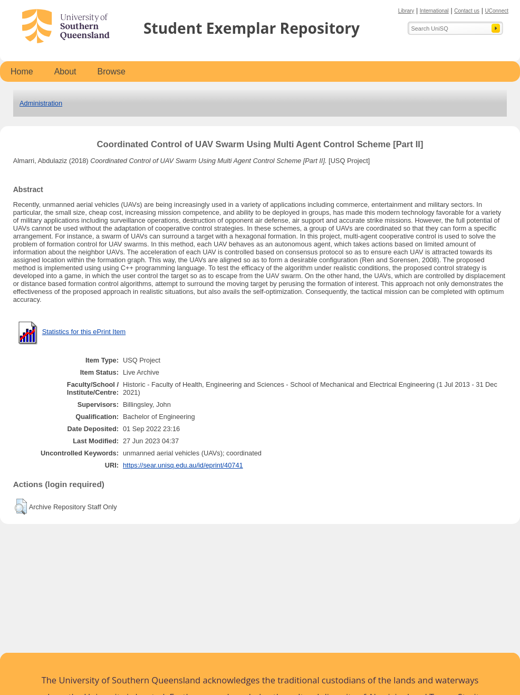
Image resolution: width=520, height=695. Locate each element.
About (65, 71)
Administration (41, 103)
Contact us (466, 11)
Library (406, 11)
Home (22, 71)
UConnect (496, 11)
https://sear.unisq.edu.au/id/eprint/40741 (183, 465)
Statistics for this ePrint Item (84, 332)
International (434, 11)
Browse (112, 71)
